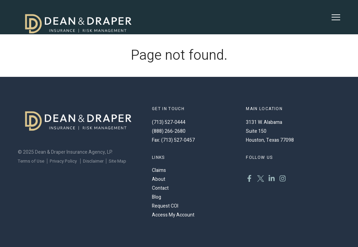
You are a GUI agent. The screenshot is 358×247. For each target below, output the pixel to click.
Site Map (117, 161)
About (158, 179)
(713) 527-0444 (169, 122)
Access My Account (173, 215)
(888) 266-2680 (169, 131)
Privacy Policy (63, 161)
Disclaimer (93, 161)
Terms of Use (31, 161)
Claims (159, 170)
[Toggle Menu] (336, 17)
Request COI (165, 206)
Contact (160, 188)
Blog (156, 197)
